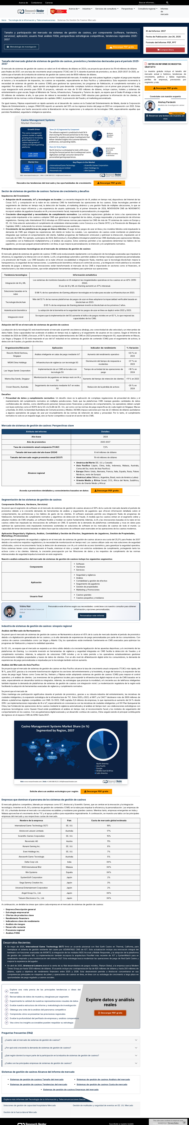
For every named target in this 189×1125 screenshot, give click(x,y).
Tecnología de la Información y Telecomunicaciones (31, 20)
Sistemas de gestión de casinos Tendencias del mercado (38, 1084)
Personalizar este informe (92, 615)
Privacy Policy (173, 1123)
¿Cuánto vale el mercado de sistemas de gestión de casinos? (32, 1040)
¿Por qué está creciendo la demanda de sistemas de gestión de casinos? (38, 1047)
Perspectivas (127, 9)
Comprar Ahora (165, 50)
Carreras (49, 3)
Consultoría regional (147, 9)
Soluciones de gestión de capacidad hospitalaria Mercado (30, 1105)
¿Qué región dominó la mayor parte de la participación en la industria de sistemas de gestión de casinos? (52, 1055)
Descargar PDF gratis (122, 47)
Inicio (4, 20)
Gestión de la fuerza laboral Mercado (20, 1112)
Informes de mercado (164, 11)
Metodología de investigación (22, 47)
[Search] (167, 2)
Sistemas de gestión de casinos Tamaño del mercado (37, 1079)
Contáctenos (36, 3)
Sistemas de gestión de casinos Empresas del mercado (71, 1089)
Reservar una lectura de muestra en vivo (165, 116)
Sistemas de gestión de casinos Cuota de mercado (102, 1084)
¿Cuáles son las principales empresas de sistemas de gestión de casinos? (38, 1063)
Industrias (87, 9)
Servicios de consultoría (106, 9)
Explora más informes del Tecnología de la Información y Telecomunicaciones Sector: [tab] (45, 1099)
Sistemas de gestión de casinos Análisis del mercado (103, 1079)
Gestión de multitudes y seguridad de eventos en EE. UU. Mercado (103, 1105)
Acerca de (23, 3)
